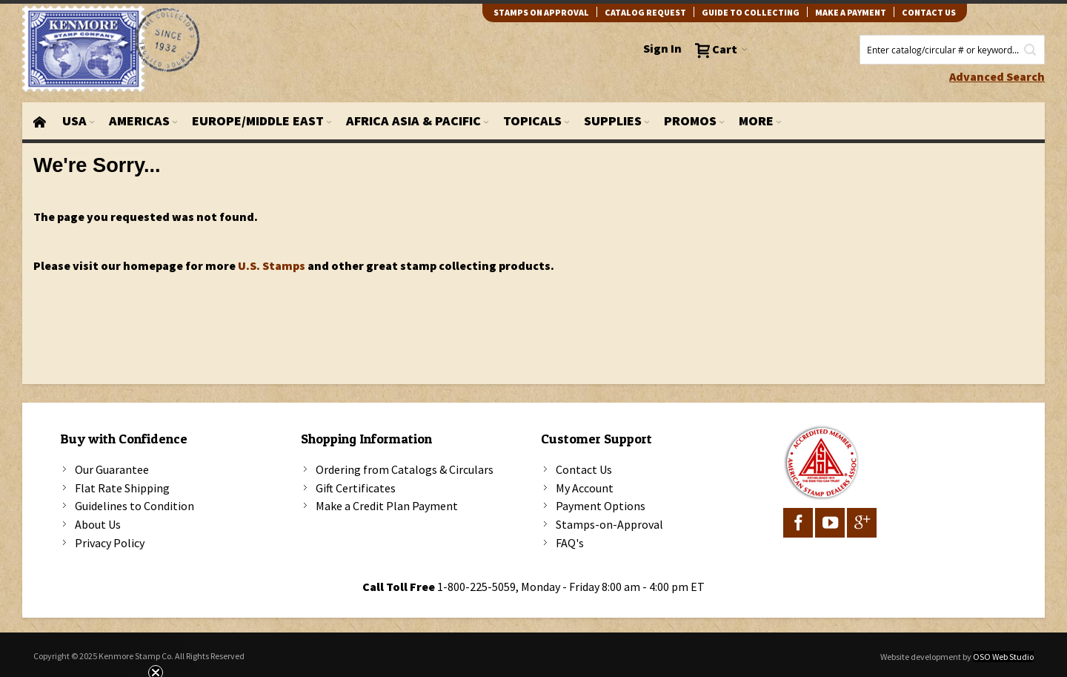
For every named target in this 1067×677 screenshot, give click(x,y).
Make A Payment (850, 12)
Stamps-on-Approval (609, 524)
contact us (929, 12)
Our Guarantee (112, 469)
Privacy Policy (109, 542)
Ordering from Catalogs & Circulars (404, 469)
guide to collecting (751, 12)
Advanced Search (997, 76)
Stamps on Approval (541, 12)
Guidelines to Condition (134, 505)
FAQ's (570, 542)
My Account (585, 487)
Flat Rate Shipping (122, 487)
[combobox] (952, 50)
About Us (98, 524)
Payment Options (600, 505)
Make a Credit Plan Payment (387, 505)
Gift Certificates (356, 487)
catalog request (645, 12)
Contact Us (584, 469)
